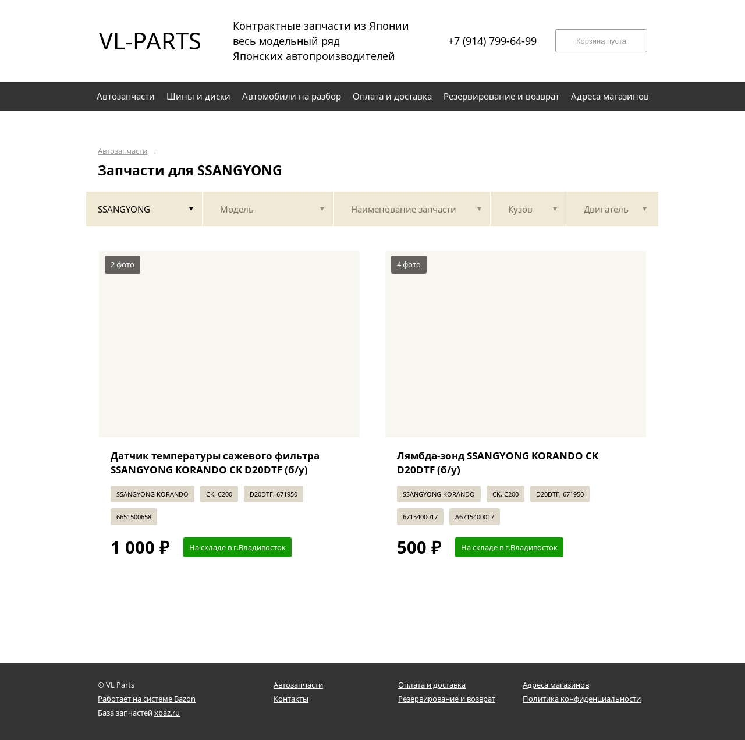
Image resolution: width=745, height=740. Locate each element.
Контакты (291, 698)
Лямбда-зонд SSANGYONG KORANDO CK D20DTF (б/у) (497, 462)
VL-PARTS (150, 40)
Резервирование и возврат (446, 698)
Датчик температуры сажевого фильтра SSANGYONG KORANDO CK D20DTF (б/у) (215, 462)
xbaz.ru (167, 712)
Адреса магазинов (556, 684)
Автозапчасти (122, 151)
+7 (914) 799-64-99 (492, 41)
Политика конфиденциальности (582, 698)
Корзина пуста (601, 41)
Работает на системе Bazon (147, 698)
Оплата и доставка (432, 684)
